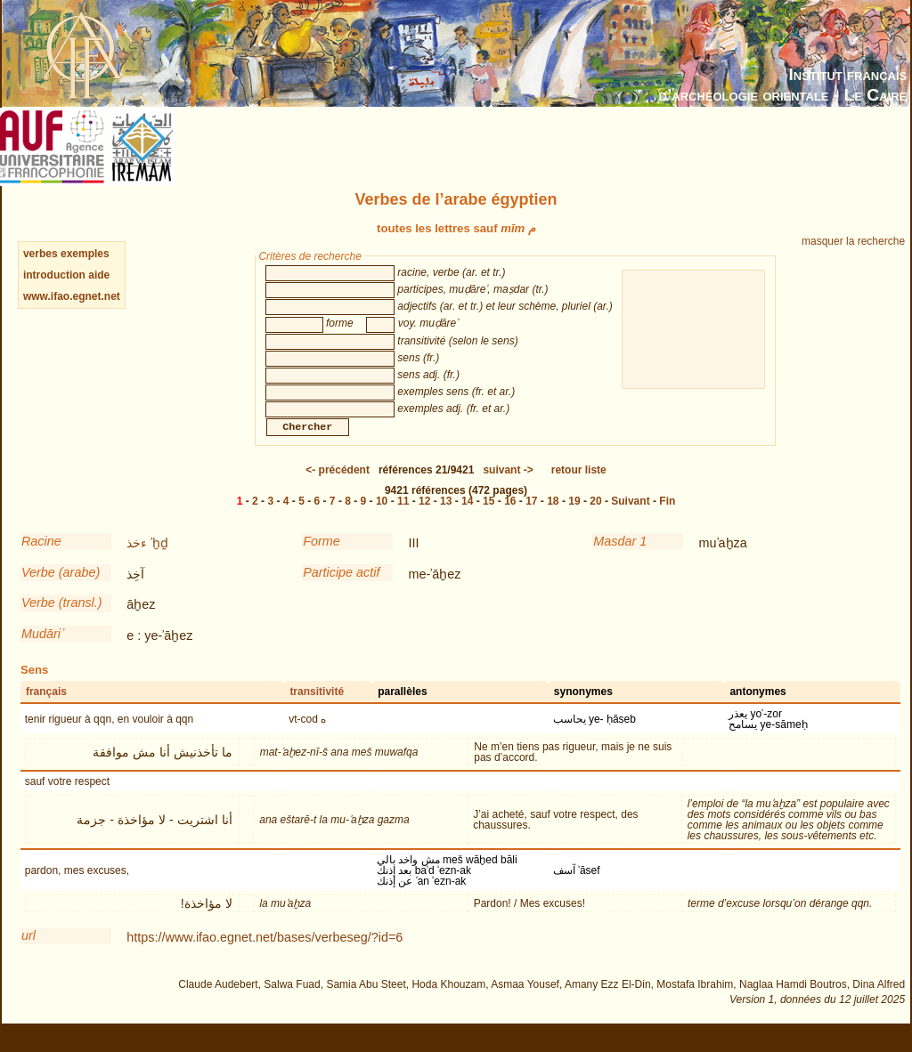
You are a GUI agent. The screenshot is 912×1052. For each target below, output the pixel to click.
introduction (55, 275)
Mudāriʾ (41, 651)
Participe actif (341, 590)
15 (488, 519)
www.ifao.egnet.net (71, 296)
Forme (321, 559)
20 (595, 519)
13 (446, 519)
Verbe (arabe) (60, 590)
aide (99, 275)
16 (510, 519)
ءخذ (136, 561)
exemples (85, 253)
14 (467, 519)
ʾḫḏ (159, 561)
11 (403, 519)
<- (337, 487)
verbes (40, 253)
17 (531, 519)
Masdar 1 (620, 559)
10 (381, 519)
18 (552, 519)
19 (574, 519)
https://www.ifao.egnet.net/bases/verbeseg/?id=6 (264, 955)
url (28, 953)
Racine (41, 559)
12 (424, 519)
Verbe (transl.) (61, 620)
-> (508, 487)
